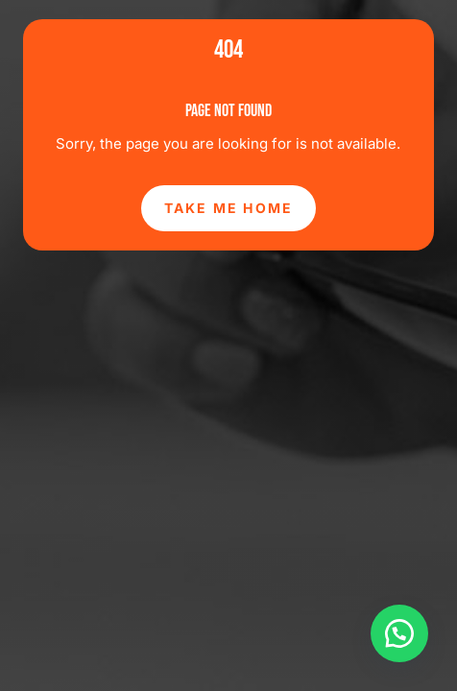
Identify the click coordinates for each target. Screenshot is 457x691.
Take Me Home (229, 208)
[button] (399, 633)
